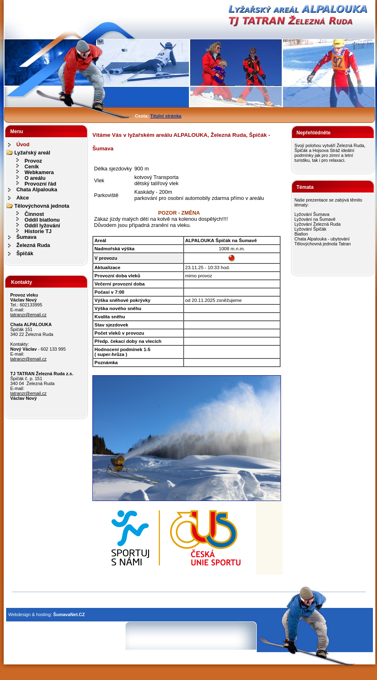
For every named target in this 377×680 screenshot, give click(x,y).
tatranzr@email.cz (28, 314)
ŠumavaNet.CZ (69, 614)
